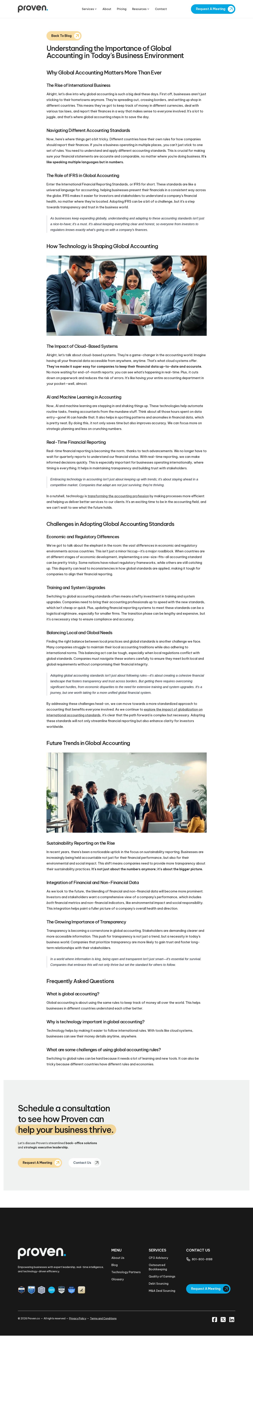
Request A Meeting (210, 9)
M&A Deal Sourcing (162, 1371)
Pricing (121, 9)
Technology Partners (126, 1352)
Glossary (117, 1359)
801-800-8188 (202, 1339)
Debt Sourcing (158, 1364)
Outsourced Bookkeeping (158, 1347)
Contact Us (83, 1243)
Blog (114, 1345)
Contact (161, 9)
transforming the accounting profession (118, 576)
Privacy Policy (77, 1398)
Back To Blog (61, 116)
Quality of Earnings (162, 1357)
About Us (117, 1338)
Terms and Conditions (103, 1398)
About (106, 9)
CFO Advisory (158, 1338)
